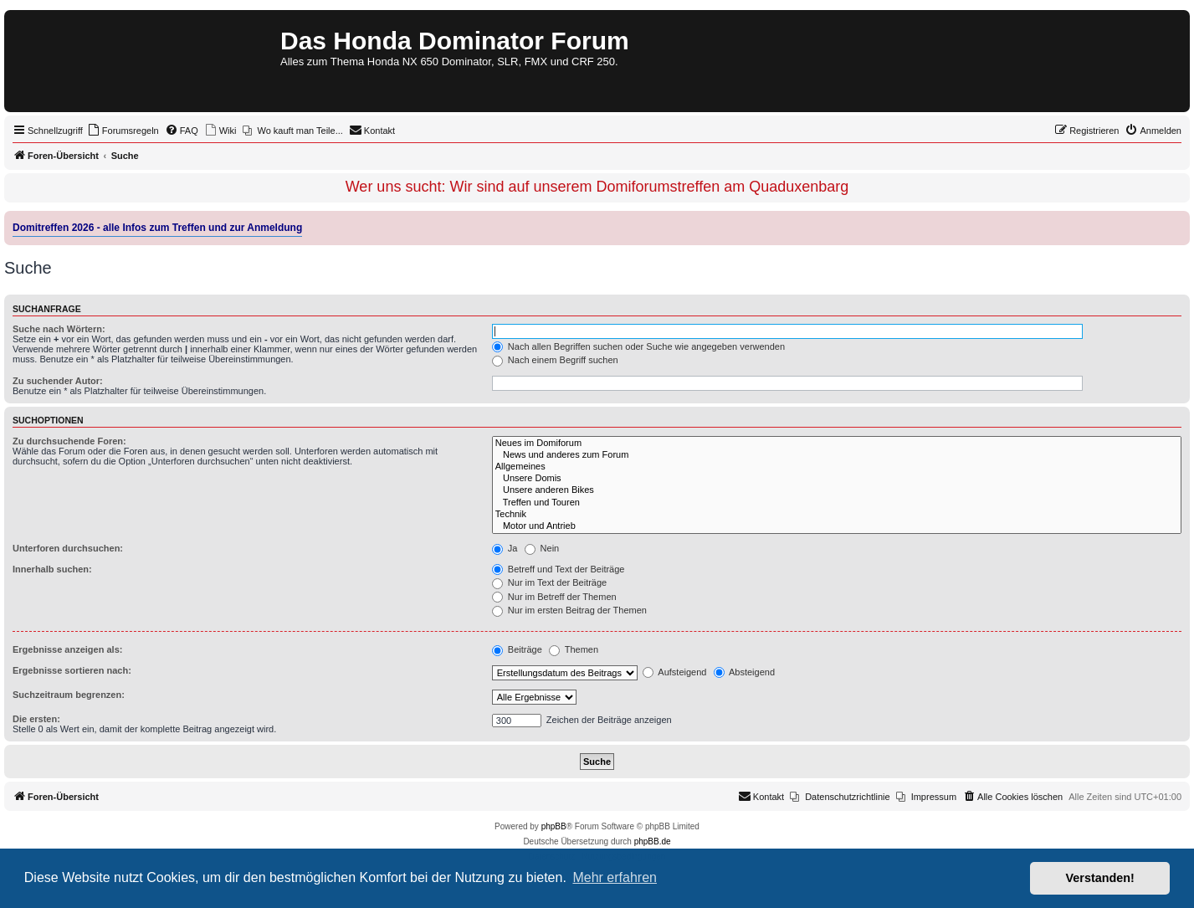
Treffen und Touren (837, 503)
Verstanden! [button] (1100, 878)
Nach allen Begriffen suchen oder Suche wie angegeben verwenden (638, 346)
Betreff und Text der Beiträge (558, 569)
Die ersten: (36, 719)
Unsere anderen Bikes (837, 490)
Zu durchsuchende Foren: (69, 441)
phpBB (553, 826)
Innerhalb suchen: (52, 569)
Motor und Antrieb (837, 526)
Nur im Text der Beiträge (549, 582)
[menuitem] (123, 131)
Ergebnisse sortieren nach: (72, 670)
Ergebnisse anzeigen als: (67, 649)
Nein (542, 548)
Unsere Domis (837, 479)
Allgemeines (837, 467)
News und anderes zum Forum (837, 455)
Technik (837, 515)
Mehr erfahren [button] (614, 877)
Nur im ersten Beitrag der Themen (569, 610)
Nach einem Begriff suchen (555, 360)
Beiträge (517, 649)
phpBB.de (652, 841)
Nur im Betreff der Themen (554, 597)
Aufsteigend (675, 672)
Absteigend (745, 672)
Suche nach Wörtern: (59, 329)
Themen (573, 649)
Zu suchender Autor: (58, 381)
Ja (505, 548)
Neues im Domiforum (837, 443)
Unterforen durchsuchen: (68, 548)
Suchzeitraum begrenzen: (69, 695)
